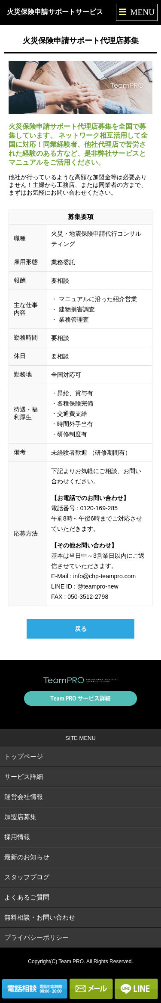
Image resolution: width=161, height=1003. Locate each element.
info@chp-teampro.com (104, 576)
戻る (81, 628)
